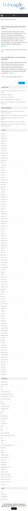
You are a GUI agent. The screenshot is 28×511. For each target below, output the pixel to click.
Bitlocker (3, 403)
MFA (2, 430)
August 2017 (3, 184)
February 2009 (4, 347)
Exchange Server (4, 418)
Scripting (3, 452)
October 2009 (4, 332)
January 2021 (3, 150)
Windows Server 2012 (18, 76)
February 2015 (4, 213)
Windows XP (3, 484)
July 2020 (3, 162)
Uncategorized (4, 462)
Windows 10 (3, 469)
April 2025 (3, 133)
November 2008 (4, 354)
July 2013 (3, 250)
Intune (2, 425)
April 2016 (3, 191)
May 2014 (3, 230)
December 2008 (4, 352)
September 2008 (4, 359)
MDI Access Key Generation (6, 94)
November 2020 (4, 153)
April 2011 (3, 296)
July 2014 (3, 228)
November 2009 (4, 330)
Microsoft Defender (5, 433)
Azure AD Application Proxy (7, 394)
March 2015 (3, 211)
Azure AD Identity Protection (7, 396)
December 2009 (4, 328)
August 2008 (3, 362)
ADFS (2, 386)
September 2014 (4, 225)
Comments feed (4, 496)
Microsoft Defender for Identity (7, 435)
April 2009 (3, 342)
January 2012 (3, 279)
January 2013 (3, 257)
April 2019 (3, 170)
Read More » (4, 46)
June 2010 (3, 313)
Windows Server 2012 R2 (6, 481)
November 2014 (4, 221)
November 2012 (4, 262)
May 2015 (3, 206)
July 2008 (3, 364)
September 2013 (4, 245)
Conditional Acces (4, 408)
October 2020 (4, 155)
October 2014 (4, 223)
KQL (2, 428)
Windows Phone (4, 471)
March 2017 (3, 187)
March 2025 (3, 136)
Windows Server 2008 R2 (6, 476)
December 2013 (4, 240)
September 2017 (4, 182)
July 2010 (3, 311)
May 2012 (3, 272)
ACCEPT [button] (14, 508)
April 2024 (3, 143)
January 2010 (3, 325)
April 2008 (3, 371)
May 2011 (3, 294)
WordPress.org (4, 499)
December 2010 (4, 303)
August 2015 (3, 201)
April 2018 (3, 174)
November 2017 (4, 179)
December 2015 (4, 196)
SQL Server (3, 459)
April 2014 (3, 233)
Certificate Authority (5, 406)
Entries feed (3, 494)
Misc (2, 437)
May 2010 (3, 315)
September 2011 (4, 286)
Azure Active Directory (5, 391)
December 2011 (4, 281)
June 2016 (3, 189)
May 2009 (3, 340)
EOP (2, 413)
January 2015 (3, 216)
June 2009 (3, 337)
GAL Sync (3, 420)
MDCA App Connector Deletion (7, 97)
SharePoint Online (5, 454)
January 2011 (3, 301)
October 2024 (4, 138)
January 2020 (3, 165)
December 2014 (4, 218)
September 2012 (4, 267)
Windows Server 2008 (5, 474)
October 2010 (4, 306)
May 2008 (3, 369)
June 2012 (3, 269)
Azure (2, 389)
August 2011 (3, 289)
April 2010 (3, 318)
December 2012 (4, 260)
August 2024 (3, 140)
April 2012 (3, 274)
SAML (2, 450)
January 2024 (3, 145)
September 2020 (4, 157)
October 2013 (4, 242)
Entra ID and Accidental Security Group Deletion (11, 99)
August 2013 (3, 247)
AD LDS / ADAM (4, 384)
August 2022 (3, 148)
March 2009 (3, 345)
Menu (14, 15)
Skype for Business (5, 457)
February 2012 (4, 277)
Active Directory (9, 49)
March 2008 (3, 374)
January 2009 (3, 349)
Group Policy (16, 49)
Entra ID (2, 411)
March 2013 (3, 255)
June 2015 (3, 204)
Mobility (2, 440)
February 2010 (4, 323)
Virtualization (4, 464)
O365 (2, 442)
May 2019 (3, 167)
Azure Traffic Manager (5, 399)
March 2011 (3, 298)
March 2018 (3, 177)
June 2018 (3, 172)
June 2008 (3, 366)
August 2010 (3, 308)
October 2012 (4, 264)
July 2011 (3, 291)
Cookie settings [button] (21, 506)
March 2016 (3, 194)
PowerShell (3, 447)
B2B (1, 401)
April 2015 (3, 208)
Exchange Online (4, 416)
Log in (2, 491)
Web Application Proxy (6, 467)
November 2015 (4, 199)
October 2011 (4, 284)
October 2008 (4, 357)
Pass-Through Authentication (7, 445)
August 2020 (3, 160)
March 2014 (3, 235)
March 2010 (3, 320)
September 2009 (4, 335)
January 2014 (3, 238)
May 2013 (3, 252)
